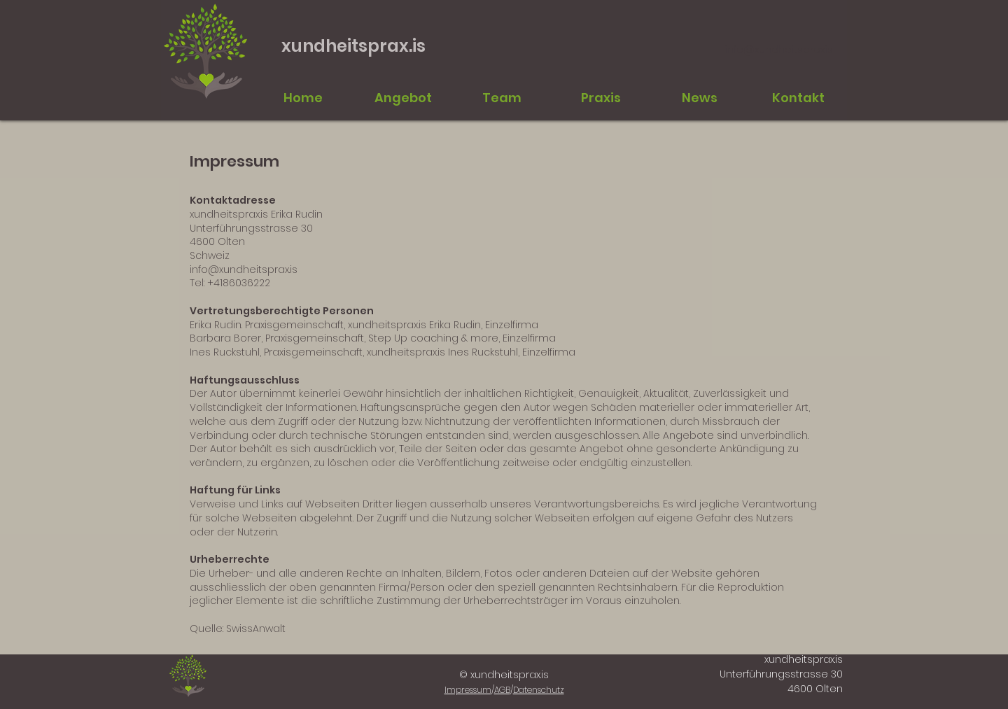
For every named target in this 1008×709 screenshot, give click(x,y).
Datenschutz (538, 690)
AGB (502, 690)
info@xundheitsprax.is (779, 50)
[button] (501, 97)
